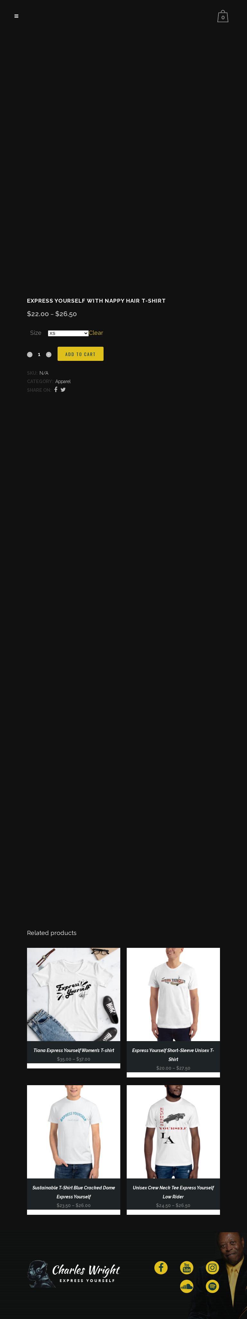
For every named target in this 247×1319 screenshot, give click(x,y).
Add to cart (80, 354)
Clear (96, 332)
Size (35, 332)
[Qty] (39, 354)
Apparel (63, 381)
